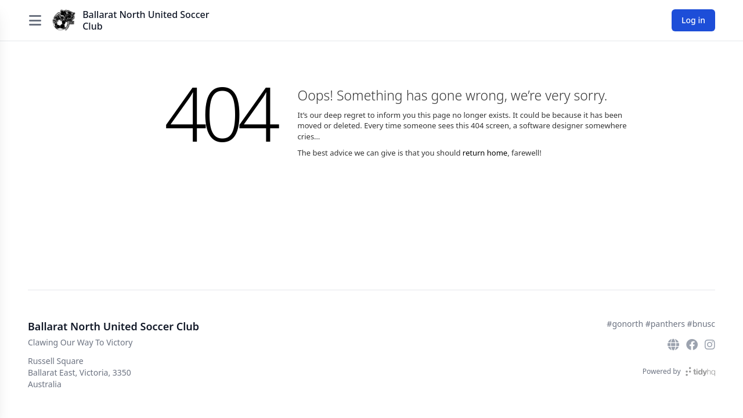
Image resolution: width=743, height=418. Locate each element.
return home (485, 152)
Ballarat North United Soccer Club (145, 20)
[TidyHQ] (700, 371)
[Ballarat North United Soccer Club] (63, 20)
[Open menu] (35, 20)
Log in (693, 20)
